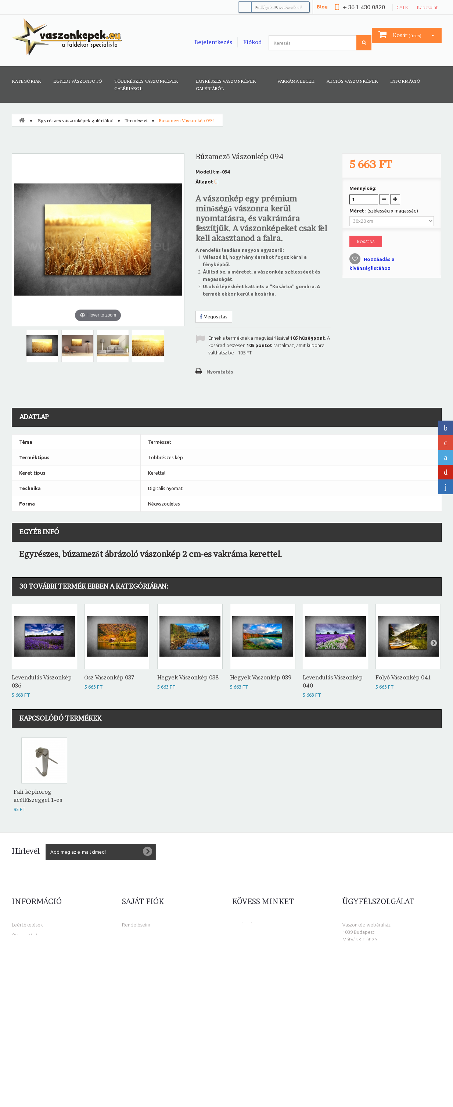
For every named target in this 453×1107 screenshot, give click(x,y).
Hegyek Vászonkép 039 (260, 677)
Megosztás (213, 316)
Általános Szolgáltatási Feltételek (47, 968)
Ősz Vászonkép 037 (110, 677)
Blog (322, 6)
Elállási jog (23, 990)
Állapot (204, 181)
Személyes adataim (142, 957)
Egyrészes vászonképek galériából (226, 84)
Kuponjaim (133, 968)
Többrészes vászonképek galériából (146, 84)
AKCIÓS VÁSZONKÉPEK (352, 81)
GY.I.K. (402, 7)
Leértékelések (27, 924)
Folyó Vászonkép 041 (403, 677)
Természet (136, 120)
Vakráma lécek (295, 81)
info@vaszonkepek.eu (384, 1043)
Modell (203, 171)
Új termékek (25, 935)
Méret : (383, 210)
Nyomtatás (219, 371)
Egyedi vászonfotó (77, 81)
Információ (405, 81)
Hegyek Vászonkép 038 (188, 677)
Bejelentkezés (213, 42)
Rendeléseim (136, 924)
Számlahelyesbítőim (143, 935)
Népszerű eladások (32, 946)
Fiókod (252, 42)
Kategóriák (26, 81)
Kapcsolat (427, 7)
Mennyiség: (362, 188)
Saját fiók (143, 901)
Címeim (130, 946)
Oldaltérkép (25, 1001)
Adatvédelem (26, 979)
